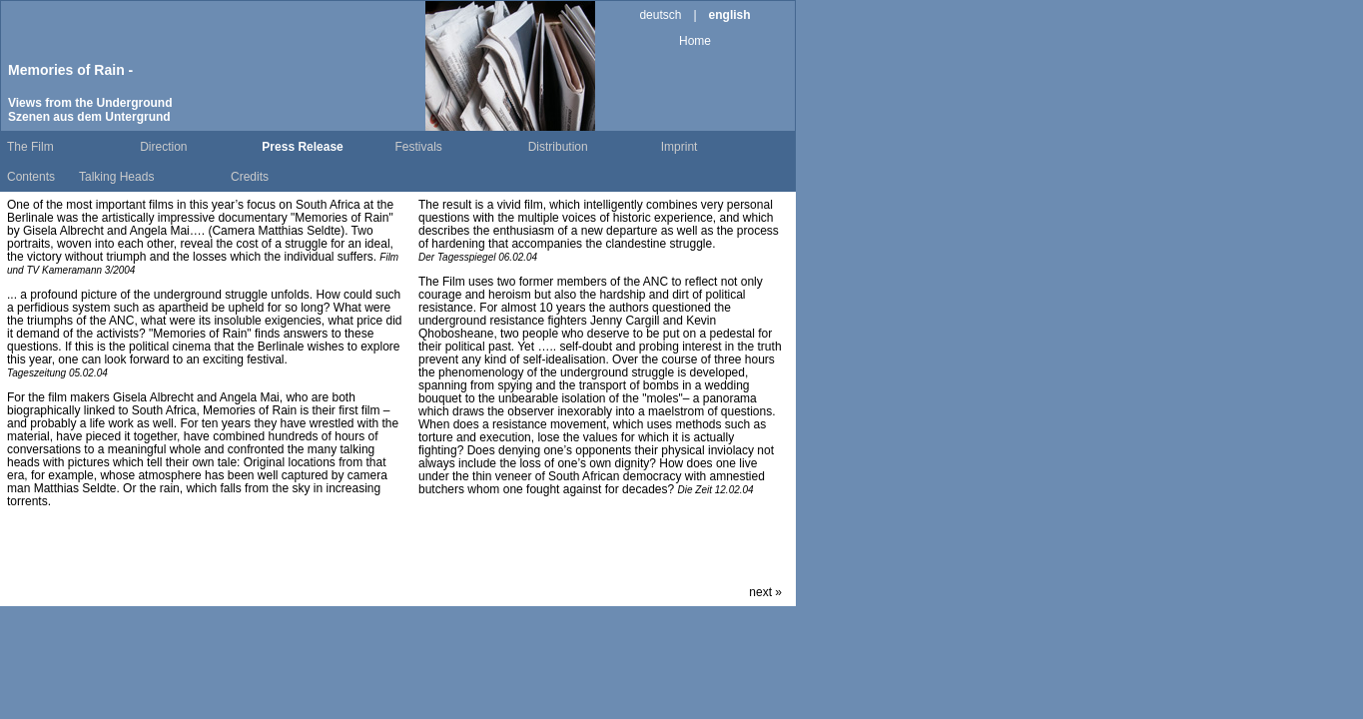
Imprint (679, 147)
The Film (30, 147)
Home (695, 41)
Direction (163, 147)
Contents (31, 177)
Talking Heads (116, 177)
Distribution (558, 147)
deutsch (660, 15)
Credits (250, 177)
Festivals (418, 147)
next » (765, 592)
